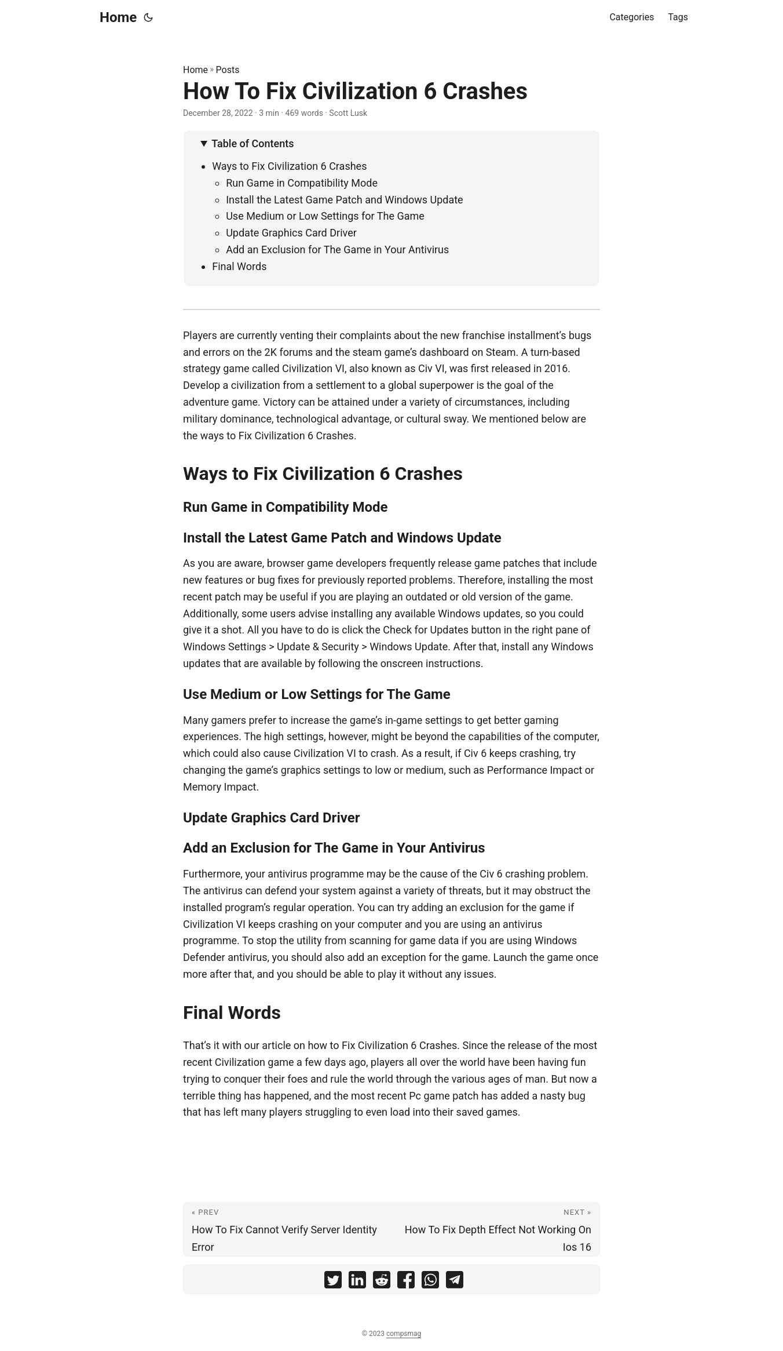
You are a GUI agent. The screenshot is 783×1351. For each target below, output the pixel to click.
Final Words (239, 266)
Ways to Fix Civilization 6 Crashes (289, 166)
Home (118, 17)
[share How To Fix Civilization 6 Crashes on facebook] (406, 1282)
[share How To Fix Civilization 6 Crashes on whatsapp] (430, 1282)
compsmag (403, 1334)
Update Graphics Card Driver (291, 233)
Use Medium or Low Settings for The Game (325, 216)
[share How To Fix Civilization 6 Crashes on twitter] (333, 1282)
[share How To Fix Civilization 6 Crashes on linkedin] (357, 1282)
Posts (228, 69)
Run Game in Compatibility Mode (302, 183)
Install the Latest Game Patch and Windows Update (344, 200)
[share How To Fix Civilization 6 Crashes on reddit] (381, 1282)
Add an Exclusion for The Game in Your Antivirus (337, 249)
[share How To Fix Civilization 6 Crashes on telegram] (454, 1282)
